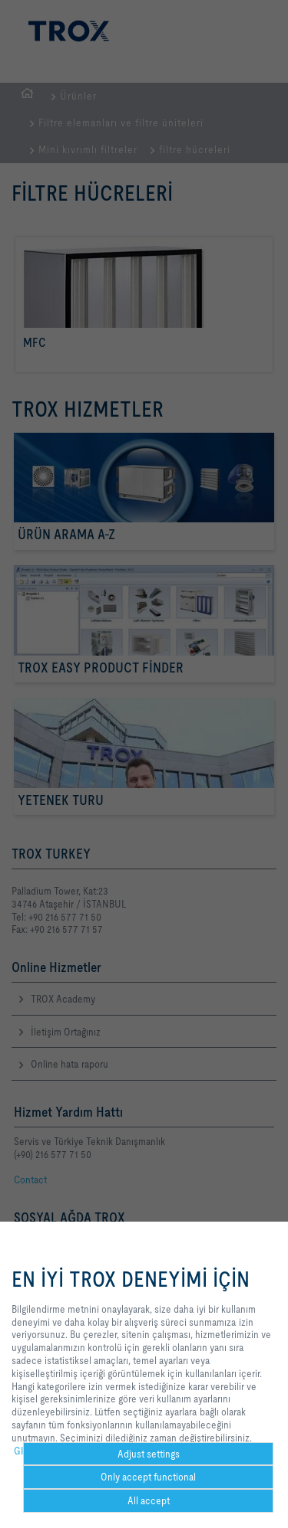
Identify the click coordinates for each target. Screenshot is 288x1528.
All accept (148, 1500)
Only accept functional (148, 1477)
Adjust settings (149, 1454)
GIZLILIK (32, 1451)
